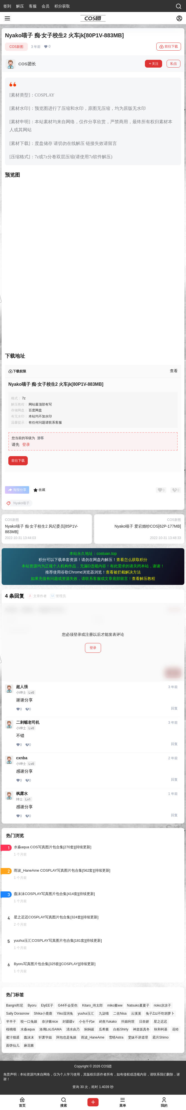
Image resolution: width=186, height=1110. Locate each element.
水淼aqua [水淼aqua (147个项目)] (28, 1030)
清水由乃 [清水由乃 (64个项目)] (73, 1030)
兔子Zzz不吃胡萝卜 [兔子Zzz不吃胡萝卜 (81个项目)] (160, 1013)
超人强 (22, 687)
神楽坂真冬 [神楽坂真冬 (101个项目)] (141, 1030)
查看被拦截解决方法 (123, 572)
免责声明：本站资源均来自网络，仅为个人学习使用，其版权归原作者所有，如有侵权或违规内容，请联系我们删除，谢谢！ (91, 1076)
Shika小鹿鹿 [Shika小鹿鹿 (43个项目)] (43, 1013)
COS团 (106, 1066)
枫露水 (22, 793)
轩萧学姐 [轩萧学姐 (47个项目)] (45, 1037)
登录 (26, 444)
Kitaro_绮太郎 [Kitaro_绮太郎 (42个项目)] (92, 1005)
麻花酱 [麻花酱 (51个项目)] (29, 1045)
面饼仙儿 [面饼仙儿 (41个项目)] (12, 1045)
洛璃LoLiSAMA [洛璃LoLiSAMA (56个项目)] (50, 1030)
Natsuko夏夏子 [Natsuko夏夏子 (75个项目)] (138, 1005)
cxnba (21, 758)
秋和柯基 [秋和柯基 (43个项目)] (160, 1030)
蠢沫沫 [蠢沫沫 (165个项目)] (29, 1037)
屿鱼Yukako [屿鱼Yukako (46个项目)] (108, 1022)
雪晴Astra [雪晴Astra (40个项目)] (116, 1037)
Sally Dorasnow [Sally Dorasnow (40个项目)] (17, 1013)
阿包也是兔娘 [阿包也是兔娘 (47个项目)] (66, 1037)
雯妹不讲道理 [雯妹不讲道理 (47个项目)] (138, 1037)
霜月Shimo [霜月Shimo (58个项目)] (160, 1037)
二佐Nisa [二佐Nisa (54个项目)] (120, 1013)
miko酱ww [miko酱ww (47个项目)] (114, 1005)
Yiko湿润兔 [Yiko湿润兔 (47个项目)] (65, 1013)
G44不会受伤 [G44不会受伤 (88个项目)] (68, 1005)
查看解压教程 (143, 578)
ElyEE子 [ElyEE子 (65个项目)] (47, 1005)
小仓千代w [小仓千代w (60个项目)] (87, 1022)
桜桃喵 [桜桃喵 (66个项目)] (11, 1030)
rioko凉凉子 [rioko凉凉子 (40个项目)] (162, 1005)
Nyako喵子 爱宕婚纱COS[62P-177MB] (147, 526)
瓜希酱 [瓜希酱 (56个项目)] (104, 1030)
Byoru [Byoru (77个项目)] (32, 1005)
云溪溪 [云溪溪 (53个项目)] (136, 1013)
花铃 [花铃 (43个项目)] (175, 1030)
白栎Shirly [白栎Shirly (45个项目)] (120, 1030)
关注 (154, 64)
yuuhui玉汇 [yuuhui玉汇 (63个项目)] (86, 1013)
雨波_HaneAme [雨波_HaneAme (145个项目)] (92, 1037)
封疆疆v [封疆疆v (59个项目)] (68, 1022)
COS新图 (16, 47)
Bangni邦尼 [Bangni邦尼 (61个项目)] (14, 1005)
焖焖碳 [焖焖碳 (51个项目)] (89, 1030)
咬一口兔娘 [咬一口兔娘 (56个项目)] (29, 1022)
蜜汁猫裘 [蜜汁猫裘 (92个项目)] (12, 1037)
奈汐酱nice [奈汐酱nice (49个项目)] (50, 1022)
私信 (173, 64)
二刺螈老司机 (27, 722)
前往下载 (168, 47)
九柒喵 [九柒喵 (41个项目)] (104, 1013)
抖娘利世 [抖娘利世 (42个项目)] (128, 1022)
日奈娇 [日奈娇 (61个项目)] (144, 1022)
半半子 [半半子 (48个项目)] (11, 1022)
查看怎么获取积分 (131, 559)
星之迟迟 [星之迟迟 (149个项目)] (160, 1022)
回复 (174, 708)
